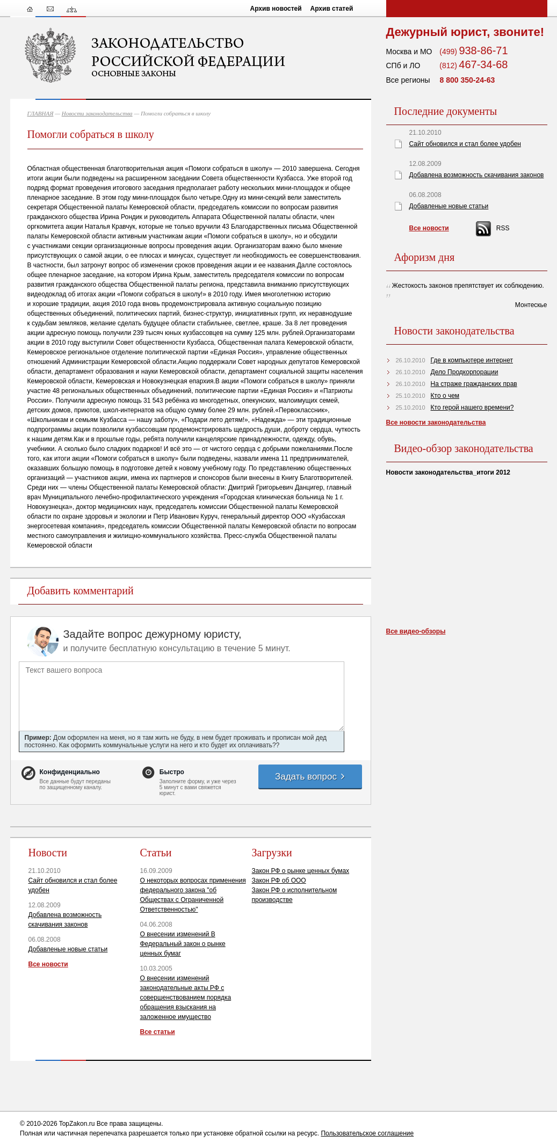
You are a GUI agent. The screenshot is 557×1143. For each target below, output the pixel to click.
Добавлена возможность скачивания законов (476, 175)
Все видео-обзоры (416, 631)
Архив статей (331, 8)
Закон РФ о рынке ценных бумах (301, 871)
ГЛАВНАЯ (40, 113)
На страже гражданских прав (474, 384)
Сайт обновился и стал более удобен (465, 144)
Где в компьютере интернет (472, 360)
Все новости (48, 964)
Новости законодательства (97, 113)
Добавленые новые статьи (68, 949)
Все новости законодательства (436, 422)
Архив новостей (276, 8)
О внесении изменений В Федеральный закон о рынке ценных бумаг (183, 943)
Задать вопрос (310, 776)
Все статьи (157, 1032)
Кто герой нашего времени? (472, 407)
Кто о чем (445, 395)
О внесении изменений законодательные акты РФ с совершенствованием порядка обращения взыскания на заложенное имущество (186, 997)
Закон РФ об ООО (279, 880)
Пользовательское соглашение (367, 1133)
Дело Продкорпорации (464, 372)
